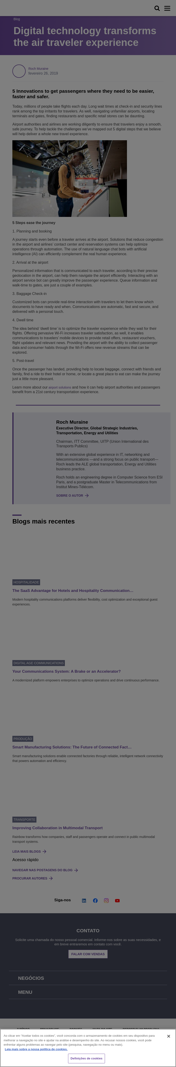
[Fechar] (169, 1036)
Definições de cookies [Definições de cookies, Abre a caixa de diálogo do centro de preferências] (86, 1058)
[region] (88, 1048)
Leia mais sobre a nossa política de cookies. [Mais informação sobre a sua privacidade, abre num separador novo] (36, 1049)
